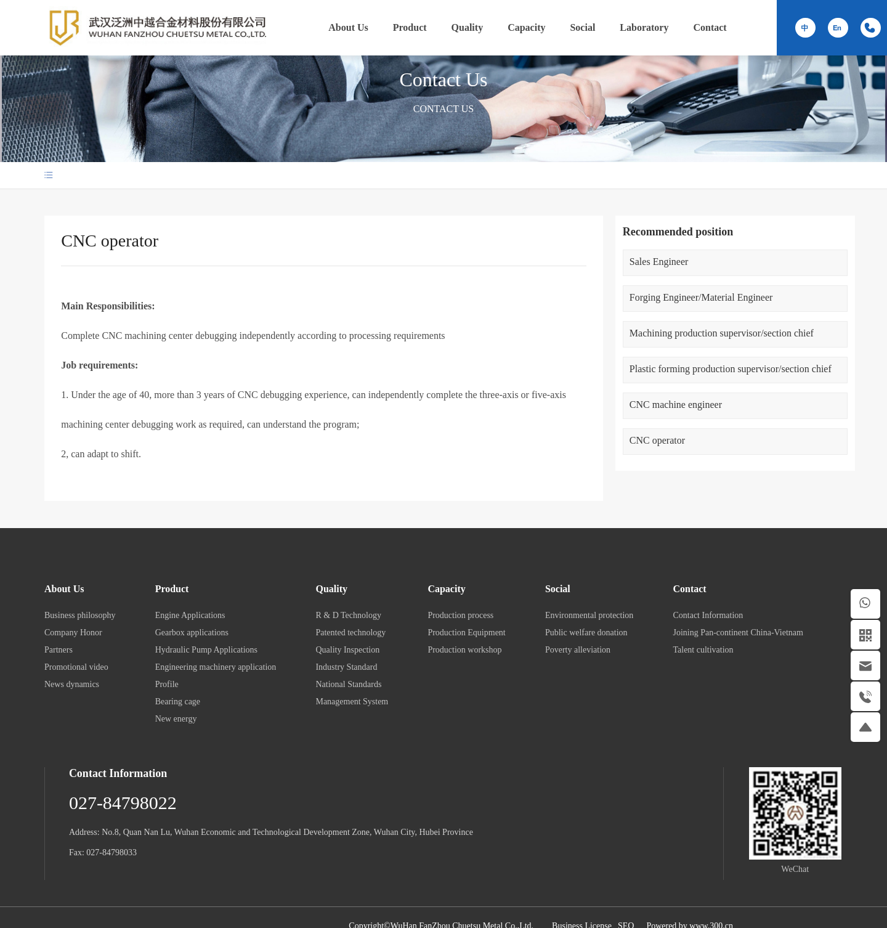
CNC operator (657, 440)
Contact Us (443, 79)
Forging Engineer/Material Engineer (701, 297)
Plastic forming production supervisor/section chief (731, 369)
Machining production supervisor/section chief (722, 333)
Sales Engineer (659, 261)
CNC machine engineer (676, 404)
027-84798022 (123, 802)
